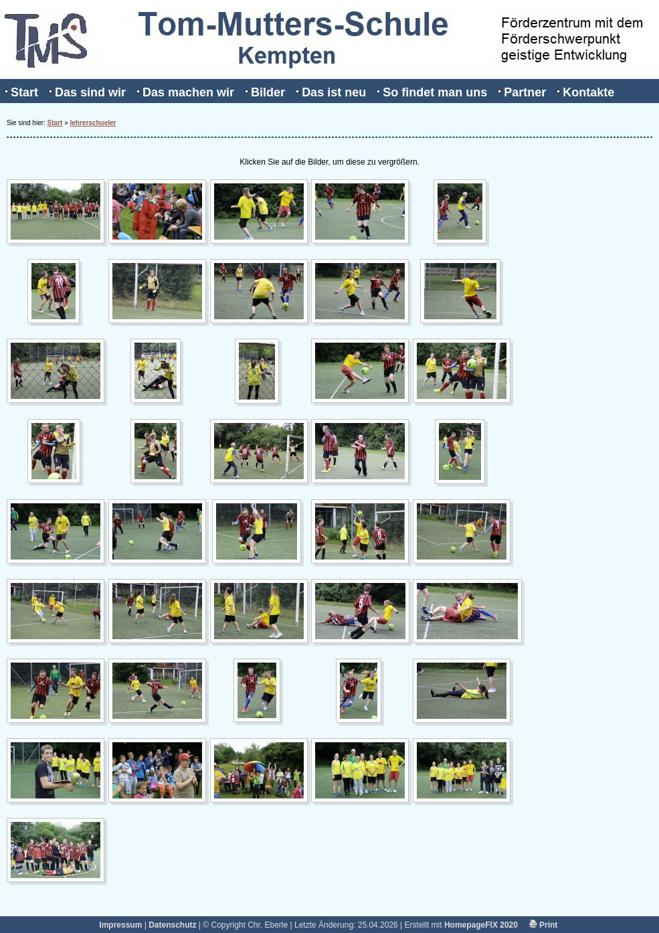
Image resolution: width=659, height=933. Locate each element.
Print (543, 925)
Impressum (120, 925)
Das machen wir (188, 92)
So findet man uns (435, 92)
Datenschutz (172, 925)
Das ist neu (334, 92)
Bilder (268, 92)
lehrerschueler (93, 122)
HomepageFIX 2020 (481, 925)
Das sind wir (90, 92)
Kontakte (588, 92)
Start (24, 92)
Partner (525, 92)
